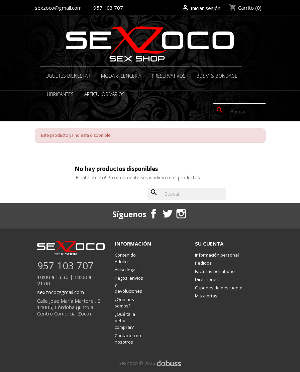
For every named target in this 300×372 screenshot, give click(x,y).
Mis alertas (206, 296)
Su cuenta (209, 243)
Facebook (153, 213)
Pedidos (203, 263)
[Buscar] (239, 111)
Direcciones (207, 279)
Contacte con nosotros (128, 339)
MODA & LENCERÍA (121, 76)
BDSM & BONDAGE (216, 76)
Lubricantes (59, 94)
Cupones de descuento (218, 288)
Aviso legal (125, 270)
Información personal (217, 255)
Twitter (167, 213)
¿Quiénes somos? (124, 302)
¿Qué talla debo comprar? (125, 321)
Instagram (181, 213)
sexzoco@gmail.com (58, 7)
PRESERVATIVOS (169, 76)
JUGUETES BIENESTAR (67, 76)
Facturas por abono (215, 271)
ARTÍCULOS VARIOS (104, 94)
